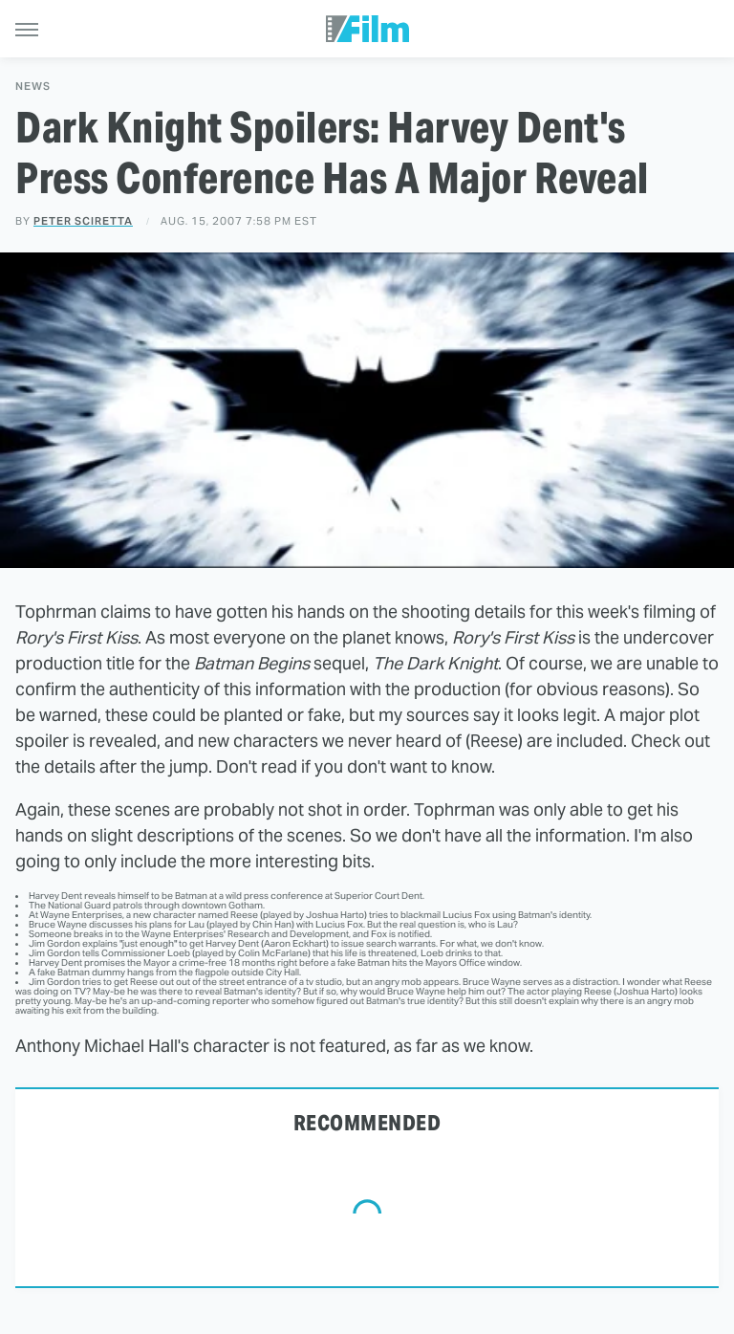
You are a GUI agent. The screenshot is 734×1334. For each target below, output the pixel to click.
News (33, 86)
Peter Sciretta (83, 221)
